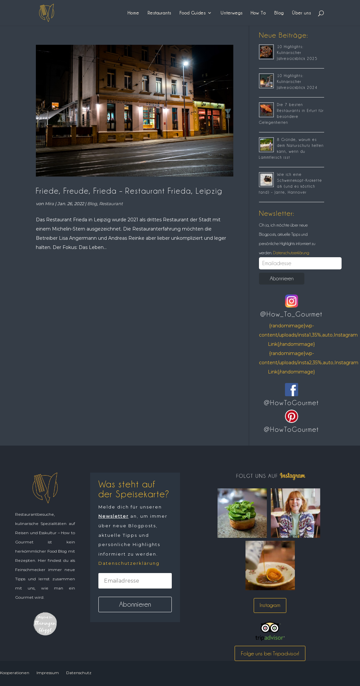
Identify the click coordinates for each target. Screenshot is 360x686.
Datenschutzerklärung (290, 252)
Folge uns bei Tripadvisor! (270, 653)
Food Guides (192, 13)
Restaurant (111, 203)
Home (133, 13)
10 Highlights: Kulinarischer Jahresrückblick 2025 (297, 53)
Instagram (270, 605)
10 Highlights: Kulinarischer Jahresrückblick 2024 (297, 82)
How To (258, 13)
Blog (279, 13)
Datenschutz (78, 672)
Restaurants (159, 13)
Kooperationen (14, 672)
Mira (49, 203)
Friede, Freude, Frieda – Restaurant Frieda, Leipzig (129, 191)
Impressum (48, 672)
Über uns (301, 13)
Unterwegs (231, 13)
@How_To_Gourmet (291, 314)
